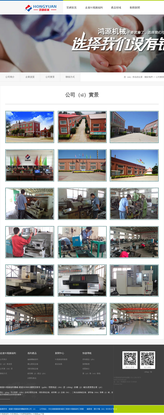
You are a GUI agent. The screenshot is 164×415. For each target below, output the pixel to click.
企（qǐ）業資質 (6, 364)
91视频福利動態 (61, 359)
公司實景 (50, 77)
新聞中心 (59, 353)
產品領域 (116, 7)
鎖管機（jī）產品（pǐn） (37, 373)
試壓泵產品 (32, 378)
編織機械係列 (33, 359)
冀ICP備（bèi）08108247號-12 (105, 409)
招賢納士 (86, 369)
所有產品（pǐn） (89, 359)
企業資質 (30, 77)
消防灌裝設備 (33, 369)
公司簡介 (10, 77)
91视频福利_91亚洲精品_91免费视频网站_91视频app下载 (22, 414)
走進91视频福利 (94, 7)
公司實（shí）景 (6, 369)
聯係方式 (70, 77)
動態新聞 (135, 7)
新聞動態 (86, 364)
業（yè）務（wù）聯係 (91, 373)
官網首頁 (71, 7)
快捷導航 (87, 353)
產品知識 (58, 364)
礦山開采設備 (33, 364)
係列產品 (32, 353)
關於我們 (149, 77)
